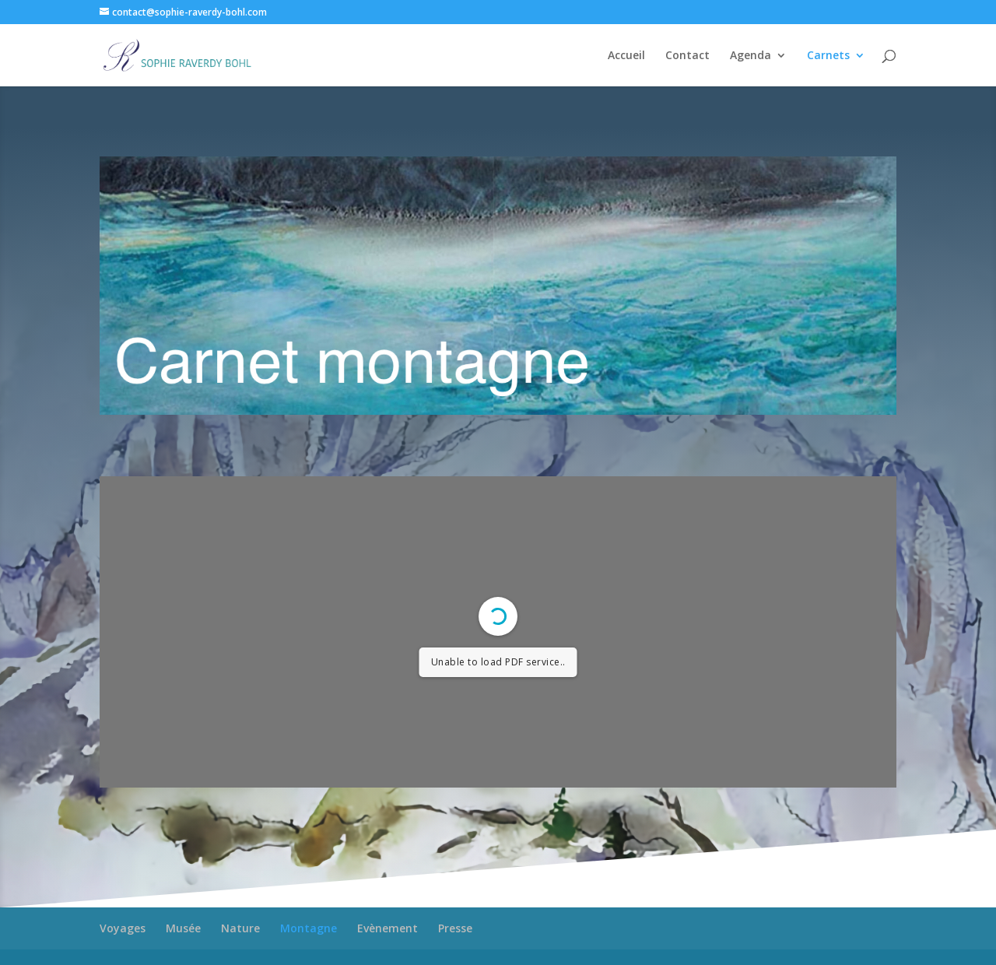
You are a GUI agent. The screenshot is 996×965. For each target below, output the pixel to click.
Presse (455, 928)
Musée (183, 928)
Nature (240, 928)
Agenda (750, 56)
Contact (687, 56)
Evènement (387, 928)
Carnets (828, 56)
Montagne (308, 928)
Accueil (626, 56)
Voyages (123, 928)
